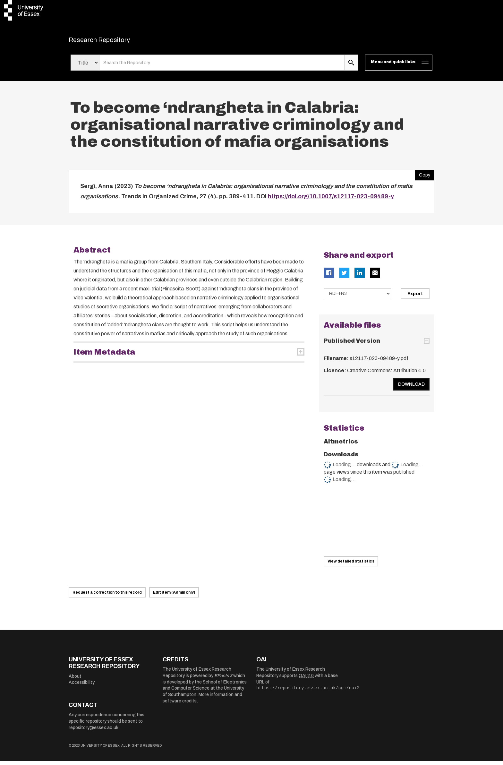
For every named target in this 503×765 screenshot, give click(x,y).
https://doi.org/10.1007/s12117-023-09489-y (331, 200)
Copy (422, 178)
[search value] (222, 67)
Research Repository (114, 42)
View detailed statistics (351, 565)
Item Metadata (104, 356)
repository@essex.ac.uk (93, 731)
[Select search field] (85, 67)
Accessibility (82, 686)
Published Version (352, 344)
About (75, 680)
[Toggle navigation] (398, 67)
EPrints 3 (223, 679)
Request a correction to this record (107, 596)
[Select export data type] (357, 297)
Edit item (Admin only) (174, 596)
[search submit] (351, 67)
